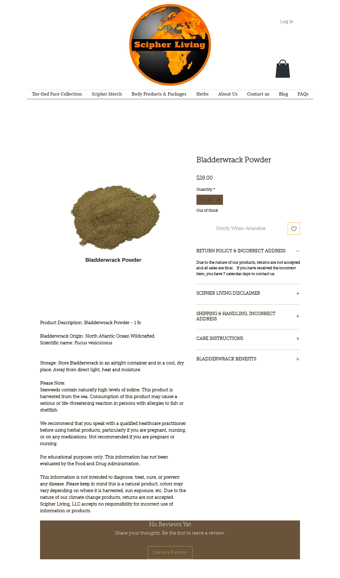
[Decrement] (200, 200)
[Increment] (219, 200)
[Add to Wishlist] (294, 229)
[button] (282, 69)
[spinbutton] (210, 200)
